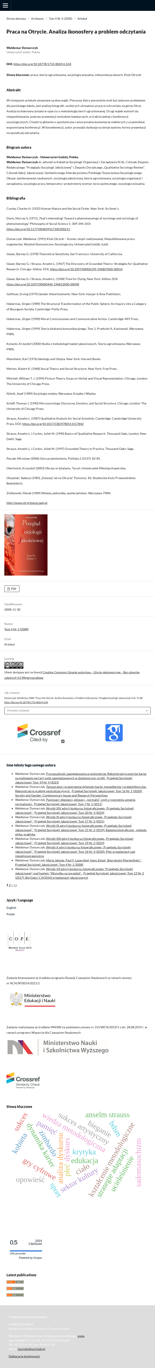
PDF (13, 589)
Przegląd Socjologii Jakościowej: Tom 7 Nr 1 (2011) (68, 804)
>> (15, 885)
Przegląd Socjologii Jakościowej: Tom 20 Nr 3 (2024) (69, 812)
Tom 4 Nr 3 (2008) (60, 18)
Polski (10, 914)
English (11, 907)
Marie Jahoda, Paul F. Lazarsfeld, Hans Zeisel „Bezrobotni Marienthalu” (93, 860)
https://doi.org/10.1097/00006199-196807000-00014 (86, 269)
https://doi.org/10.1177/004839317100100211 (38, 229)
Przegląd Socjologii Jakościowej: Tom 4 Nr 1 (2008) (49, 864)
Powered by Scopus (30, 1257)
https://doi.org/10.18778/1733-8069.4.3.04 (42, 64)
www (81, 1336)
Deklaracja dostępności (24, 1356)
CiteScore (35, 1242)
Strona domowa (16, 18)
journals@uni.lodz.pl (31, 1349)
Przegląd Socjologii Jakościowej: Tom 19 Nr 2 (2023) (69, 843)
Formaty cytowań (18, 710)
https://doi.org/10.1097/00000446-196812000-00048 (42, 284)
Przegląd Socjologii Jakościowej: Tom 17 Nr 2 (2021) (69, 821)
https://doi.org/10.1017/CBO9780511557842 (53, 424)
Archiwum (37, 18)
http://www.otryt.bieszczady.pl (26, 503)
